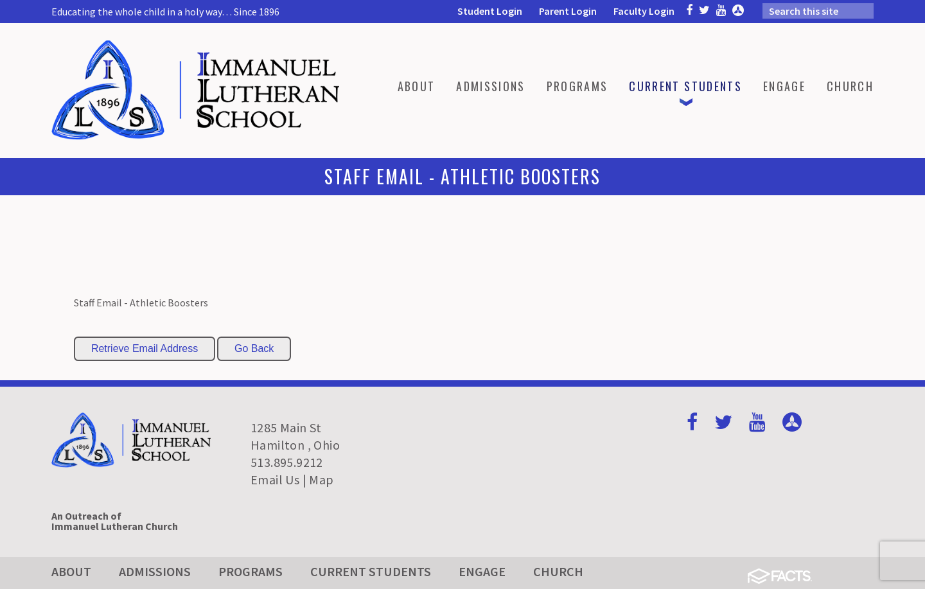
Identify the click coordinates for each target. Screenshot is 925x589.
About (71, 571)
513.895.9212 (287, 462)
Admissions (155, 571)
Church (558, 571)
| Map (318, 479)
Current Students (370, 571)
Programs (250, 571)
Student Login (489, 10)
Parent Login (568, 10)
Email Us (275, 479)
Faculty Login (643, 10)
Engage (482, 571)
